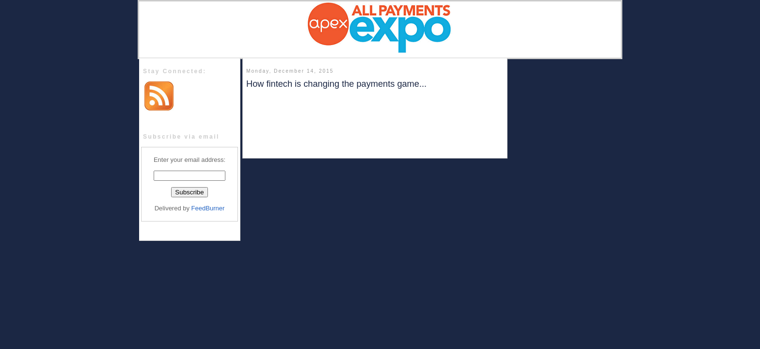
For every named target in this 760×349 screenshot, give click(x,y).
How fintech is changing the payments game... (336, 84)
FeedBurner (208, 208)
